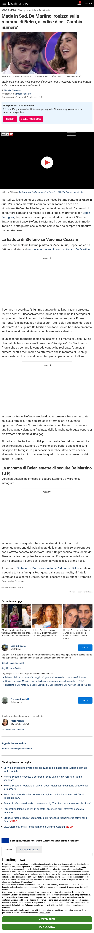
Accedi (88, 3)
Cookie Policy (44, 913)
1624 (84, 867)
